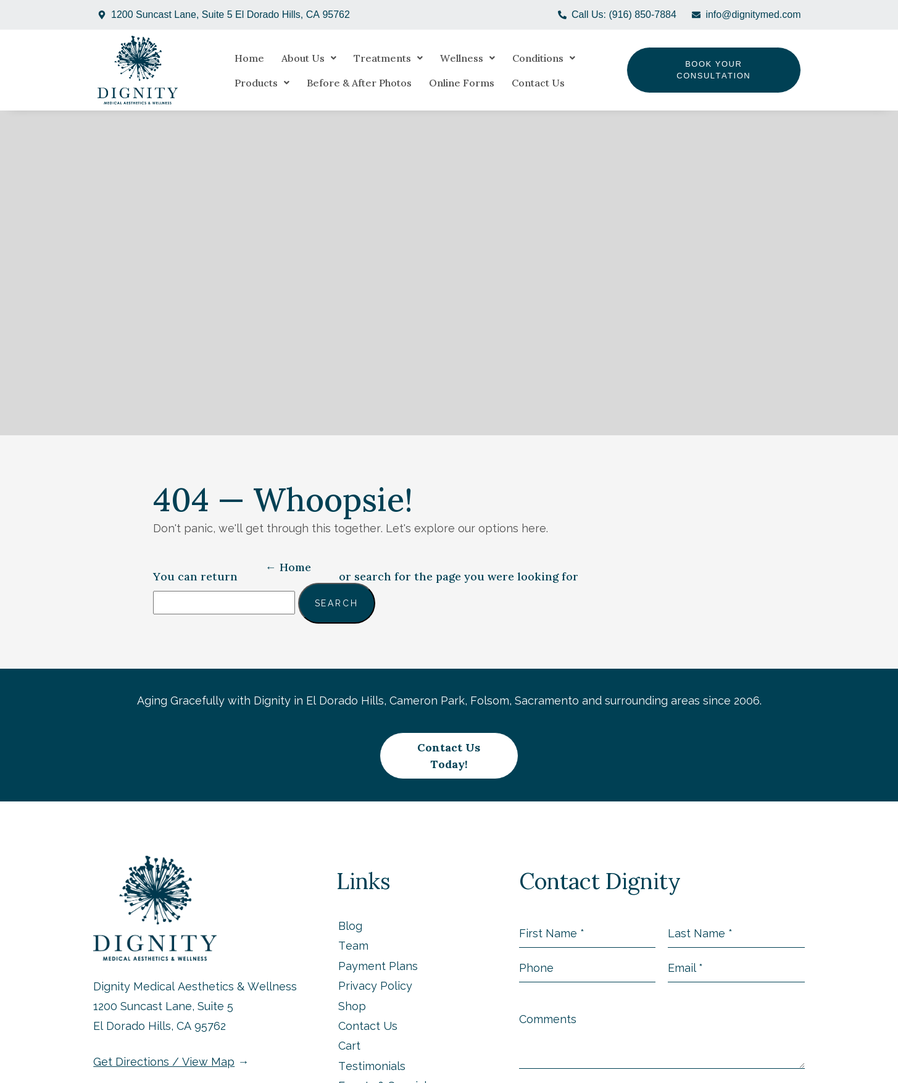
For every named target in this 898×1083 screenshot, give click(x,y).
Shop (352, 990)
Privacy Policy (375, 969)
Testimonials (371, 1049)
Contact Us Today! (449, 748)
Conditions (534, 58)
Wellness (458, 58)
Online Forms (380, 83)
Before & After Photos (277, 83)
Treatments (379, 58)
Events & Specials (385, 1069)
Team (353, 929)
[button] (300, 58)
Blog (350, 909)
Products (610, 58)
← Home (288, 567)
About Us (299, 58)
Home (240, 58)
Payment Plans (378, 949)
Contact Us (456, 83)
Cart (349, 1029)
